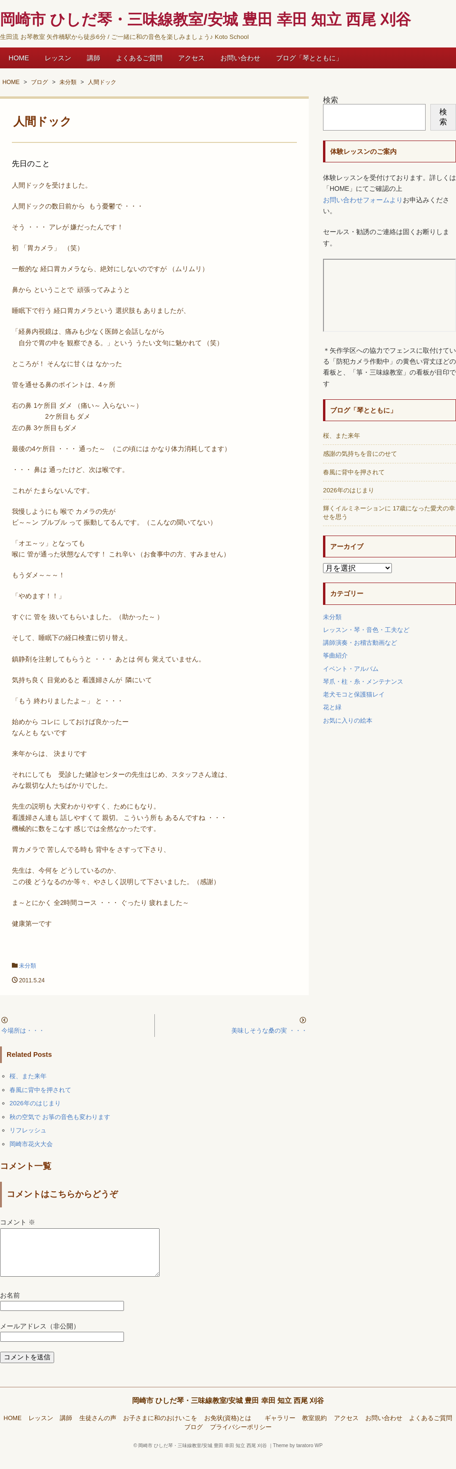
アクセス (191, 58)
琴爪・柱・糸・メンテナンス (363, 681)
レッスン (58, 58)
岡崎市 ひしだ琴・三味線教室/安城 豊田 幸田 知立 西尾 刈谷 (228, 1412)
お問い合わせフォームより (363, 200)
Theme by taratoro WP (298, 1457)
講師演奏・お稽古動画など (360, 642)
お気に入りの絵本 (347, 720)
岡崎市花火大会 (31, 1144)
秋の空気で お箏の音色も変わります (60, 1117)
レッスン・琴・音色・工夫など (366, 629)
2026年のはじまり (35, 1103)
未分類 (27, 965)
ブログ (193, 1438)
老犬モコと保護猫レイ (354, 694)
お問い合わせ (240, 58)
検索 (330, 100)
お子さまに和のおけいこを (160, 1429)
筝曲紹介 (335, 655)
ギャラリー (280, 1429)
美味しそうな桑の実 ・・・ (269, 1030)
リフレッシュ (28, 1130)
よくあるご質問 (139, 58)
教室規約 (314, 1429)
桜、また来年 (28, 1076)
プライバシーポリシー (241, 1438)
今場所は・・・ (23, 1030)
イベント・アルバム (351, 668)
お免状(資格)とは (230, 1429)
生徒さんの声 (97, 1429)
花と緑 (332, 707)
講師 (93, 58)
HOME (19, 58)
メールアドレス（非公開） (40, 1337)
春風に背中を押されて (40, 1089)
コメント (17, 1222)
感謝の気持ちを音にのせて (360, 453)
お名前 (10, 1306)
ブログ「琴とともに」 (309, 58)
